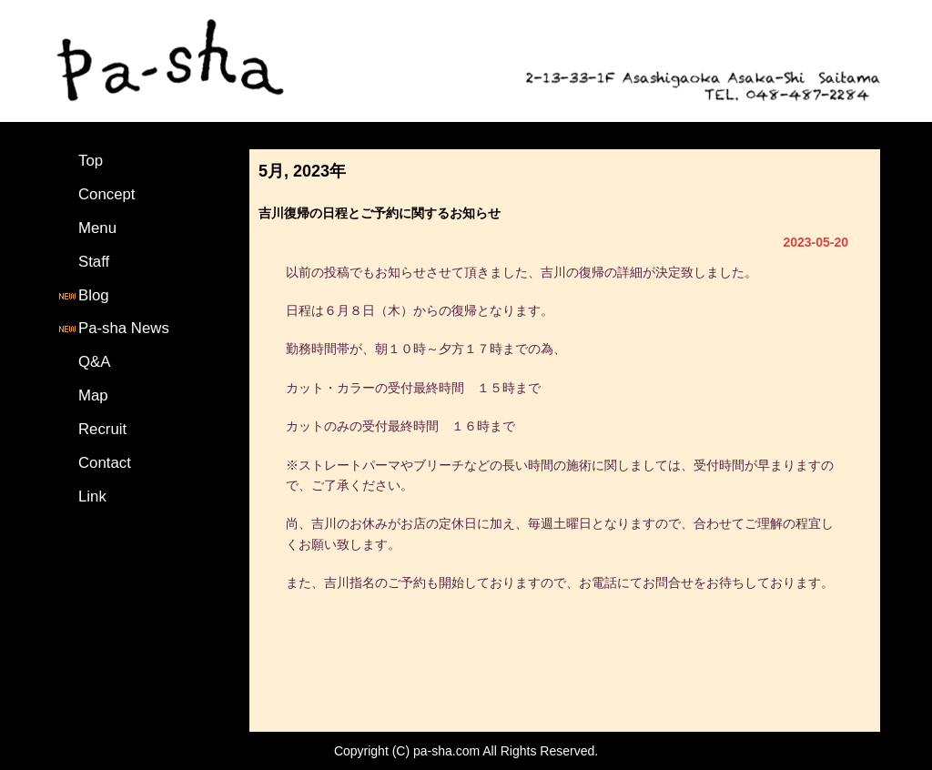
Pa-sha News (112, 328)
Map (93, 395)
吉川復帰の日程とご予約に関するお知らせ (379, 213)
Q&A (94, 361)
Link (92, 496)
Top (90, 160)
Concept (107, 194)
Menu (97, 228)
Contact (104, 462)
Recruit (102, 429)
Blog (82, 295)
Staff (93, 261)
